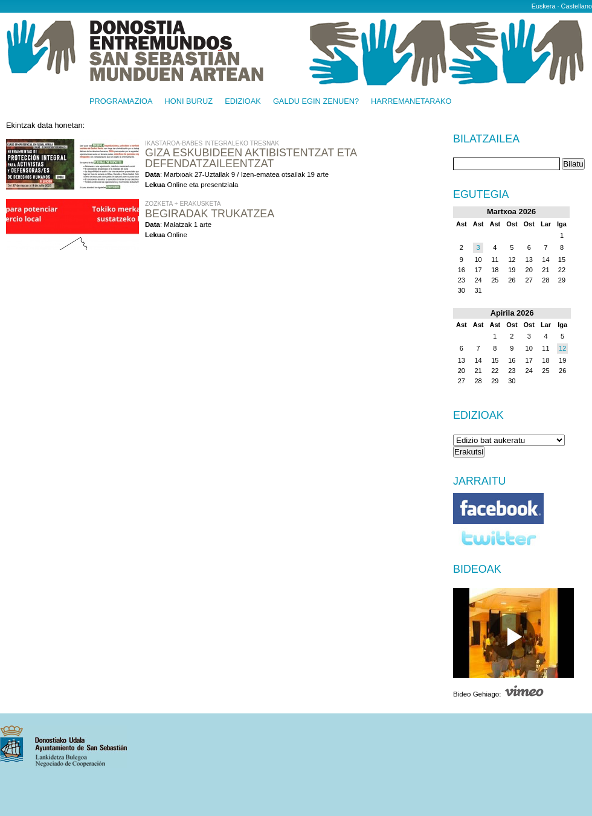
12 (562, 348)
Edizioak (243, 102)
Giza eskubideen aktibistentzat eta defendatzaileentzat (250, 158)
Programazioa (121, 102)
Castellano (576, 6)
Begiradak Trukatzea (209, 214)
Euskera (544, 6)
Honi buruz (189, 102)
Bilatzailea (486, 139)
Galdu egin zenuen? (316, 102)
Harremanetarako (411, 102)
